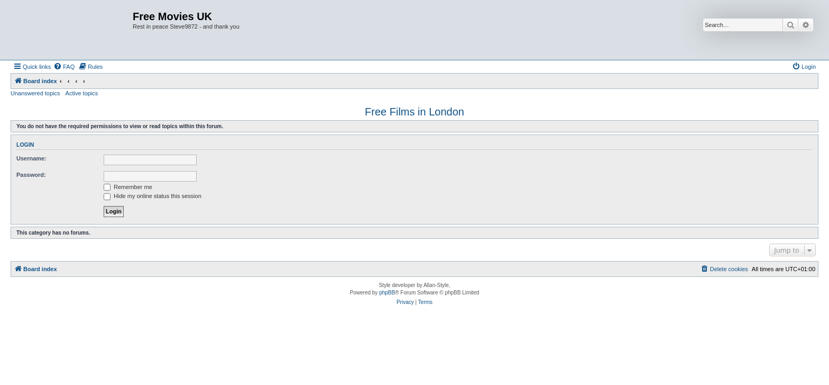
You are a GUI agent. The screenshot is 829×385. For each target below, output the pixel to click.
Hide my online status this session (152, 196)
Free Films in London (414, 112)
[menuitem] (64, 66)
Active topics (82, 93)
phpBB (387, 293)
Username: (31, 158)
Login (25, 144)
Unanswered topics (35, 93)
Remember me (128, 187)
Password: (31, 175)
